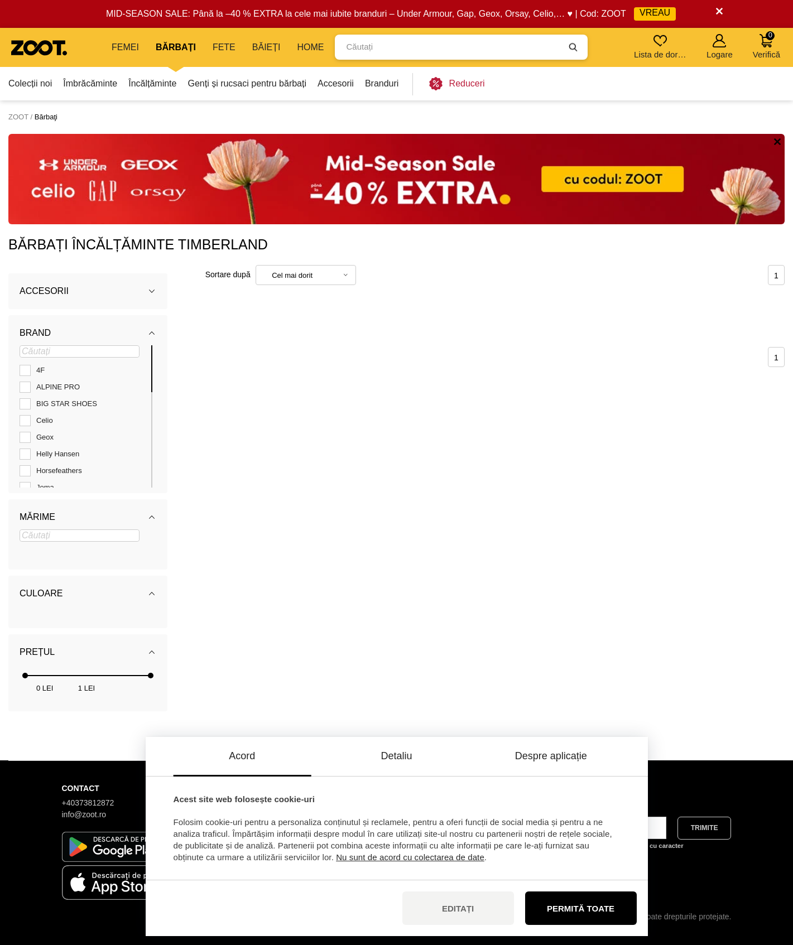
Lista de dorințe (661, 46)
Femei (125, 47)
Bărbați (176, 47)
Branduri (381, 83)
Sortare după (228, 274)
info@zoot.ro (84, 814)
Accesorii (336, 83)
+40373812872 (88, 802)
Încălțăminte (152, 83)
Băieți (266, 47)
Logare (720, 46)
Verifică (766, 45)
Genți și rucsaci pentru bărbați (247, 83)
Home (310, 47)
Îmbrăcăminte (90, 83)
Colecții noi (30, 83)
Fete (224, 47)
